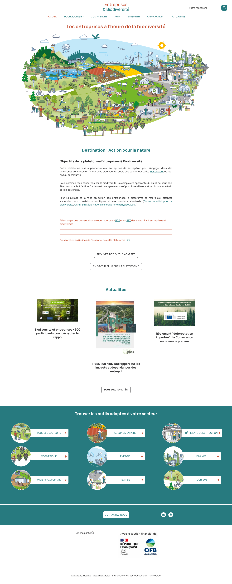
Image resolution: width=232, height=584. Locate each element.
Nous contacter (101, 575)
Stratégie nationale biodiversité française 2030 (108, 204)
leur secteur (157, 171)
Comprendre (99, 16)
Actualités (178, 16)
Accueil (52, 16)
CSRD (77, 204)
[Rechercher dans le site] (205, 7)
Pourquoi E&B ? (74, 16)
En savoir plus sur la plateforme (116, 266)
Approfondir (155, 16)
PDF (117, 220)
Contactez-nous (116, 514)
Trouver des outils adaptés (116, 254)
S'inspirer (133, 16)
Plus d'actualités (116, 389)
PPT (128, 220)
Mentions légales (81, 575)
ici (128, 240)
